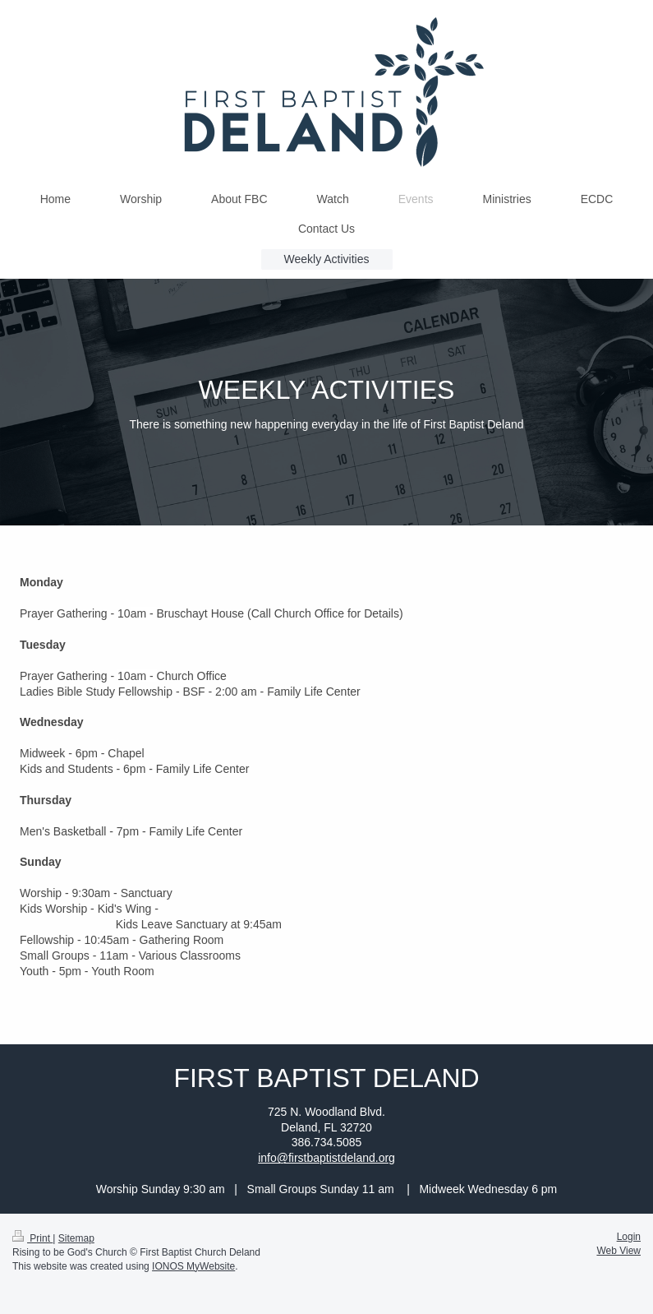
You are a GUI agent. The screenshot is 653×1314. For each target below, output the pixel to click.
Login (629, 1236)
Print (32, 1238)
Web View (618, 1250)
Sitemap (76, 1238)
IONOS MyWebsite (193, 1266)
